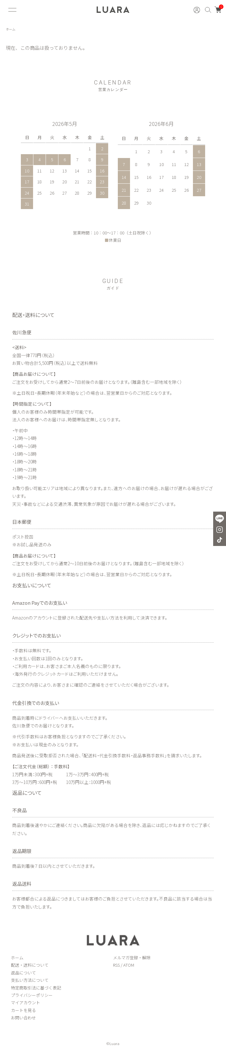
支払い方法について (29, 980)
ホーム (10, 29)
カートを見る (23, 1010)
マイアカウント (25, 1002)
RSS (116, 965)
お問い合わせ (23, 1018)
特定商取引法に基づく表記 (36, 988)
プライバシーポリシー (32, 995)
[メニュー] (11, 9)
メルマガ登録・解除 (132, 957)
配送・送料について (29, 965)
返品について (23, 973)
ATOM (128, 965)
